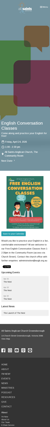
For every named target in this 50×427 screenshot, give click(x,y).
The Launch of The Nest (14, 313)
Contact (6, 406)
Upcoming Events (10, 272)
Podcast (6, 392)
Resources (8, 397)
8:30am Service (7, 425)
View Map (5, 339)
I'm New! (5, 374)
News (4, 383)
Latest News (8, 306)
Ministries (7, 388)
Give (4, 402)
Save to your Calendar (13, 234)
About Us (5, 419)
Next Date (8, 160)
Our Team (5, 422)
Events (5, 378)
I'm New (4, 417)
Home (4, 364)
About (5, 369)
